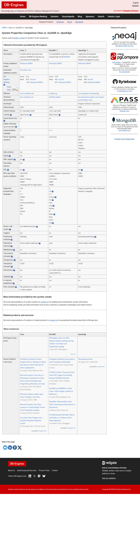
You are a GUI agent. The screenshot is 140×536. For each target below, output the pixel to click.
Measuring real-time (85, 359)
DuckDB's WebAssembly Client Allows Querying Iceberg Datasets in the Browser (62, 404)
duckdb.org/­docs (55, 97)
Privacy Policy (44, 470)
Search (101, 16)
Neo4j (69, 22)
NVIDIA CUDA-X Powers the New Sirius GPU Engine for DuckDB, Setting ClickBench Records (61, 375)
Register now (124, 111)
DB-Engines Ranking (38, 16)
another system (19, 38)
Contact (55, 470)
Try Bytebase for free (124, 91)
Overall (32, 79)
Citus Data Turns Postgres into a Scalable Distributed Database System (31, 420)
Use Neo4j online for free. (124, 46)
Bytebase (60, 22)
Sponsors (90, 16)
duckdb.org (53, 93)
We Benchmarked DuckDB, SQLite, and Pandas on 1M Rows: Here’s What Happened (62, 417)
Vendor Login (114, 16)
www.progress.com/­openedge (88, 93)
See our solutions (109, 478)
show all (73, 354)
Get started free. (124, 130)
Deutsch (135, 6)
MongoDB (79, 22)
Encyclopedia (68, 16)
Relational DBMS (26, 63)
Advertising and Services (26, 470)
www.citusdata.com (27, 93)
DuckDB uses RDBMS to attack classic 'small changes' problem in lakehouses (61, 391)
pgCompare (116, 62)
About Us (11, 470)
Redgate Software (131, 11)
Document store (25, 70)
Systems (54, 16)
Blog (80, 16)
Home (22, 16)
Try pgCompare (124, 72)
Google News (42, 431)
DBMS (4, 28)
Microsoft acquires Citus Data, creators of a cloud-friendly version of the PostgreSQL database (32, 407)
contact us (44, 302)
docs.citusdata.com (26, 97)
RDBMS (67, 57)
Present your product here (124, 139)
